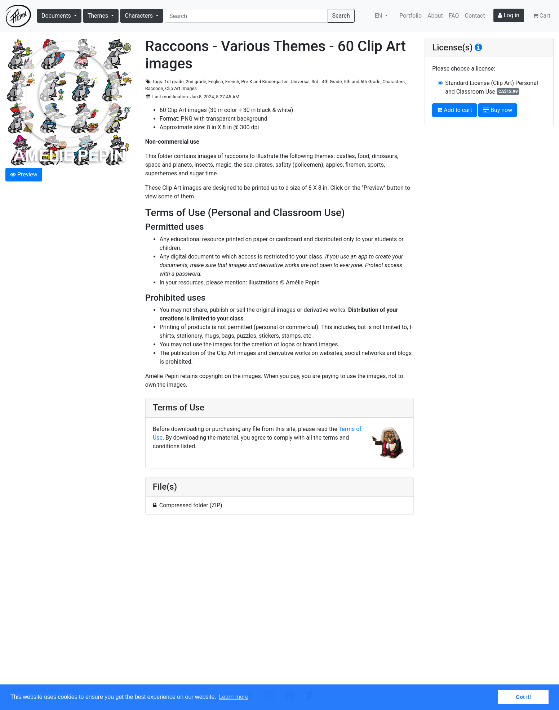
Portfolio (410, 15)
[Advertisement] (279, 603)
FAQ (454, 15)
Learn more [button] (233, 697)
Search (341, 15)
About (435, 15)
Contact (475, 15)
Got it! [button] (523, 697)
